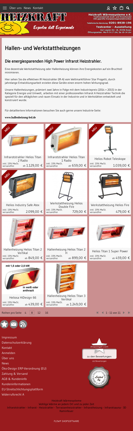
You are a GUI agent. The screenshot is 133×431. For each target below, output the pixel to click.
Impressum (9, 337)
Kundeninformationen (16, 384)
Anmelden (108, 8)
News (27, 8)
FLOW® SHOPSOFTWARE (66, 421)
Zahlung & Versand (15, 374)
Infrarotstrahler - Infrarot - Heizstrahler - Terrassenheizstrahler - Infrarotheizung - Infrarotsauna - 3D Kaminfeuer (66, 409)
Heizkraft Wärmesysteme (66, 400)
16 (46, 312)
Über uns (15, 8)
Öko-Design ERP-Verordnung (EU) (24, 368)
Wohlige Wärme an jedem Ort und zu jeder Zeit (66, 404)
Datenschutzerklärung (17, 342)
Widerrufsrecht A (13, 394)
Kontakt (38, 8)
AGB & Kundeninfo (14, 379)
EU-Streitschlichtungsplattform (22, 389)
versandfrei (8, 165)
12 (39, 312)
